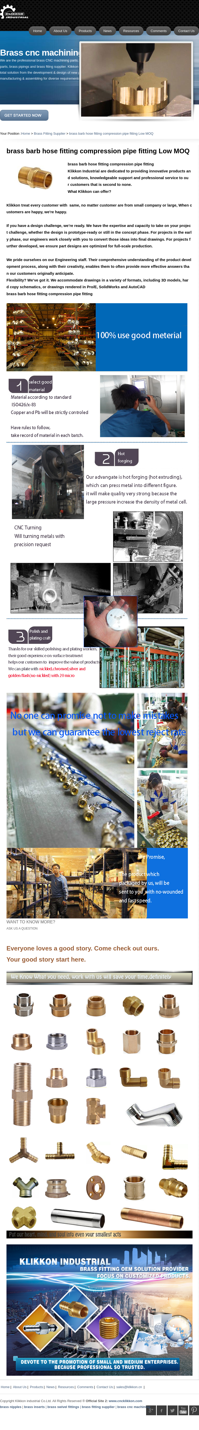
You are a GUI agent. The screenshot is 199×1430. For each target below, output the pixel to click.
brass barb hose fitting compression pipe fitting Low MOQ (111, 133)
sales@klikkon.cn (129, 1387)
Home (25, 133)
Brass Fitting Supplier (50, 133)
